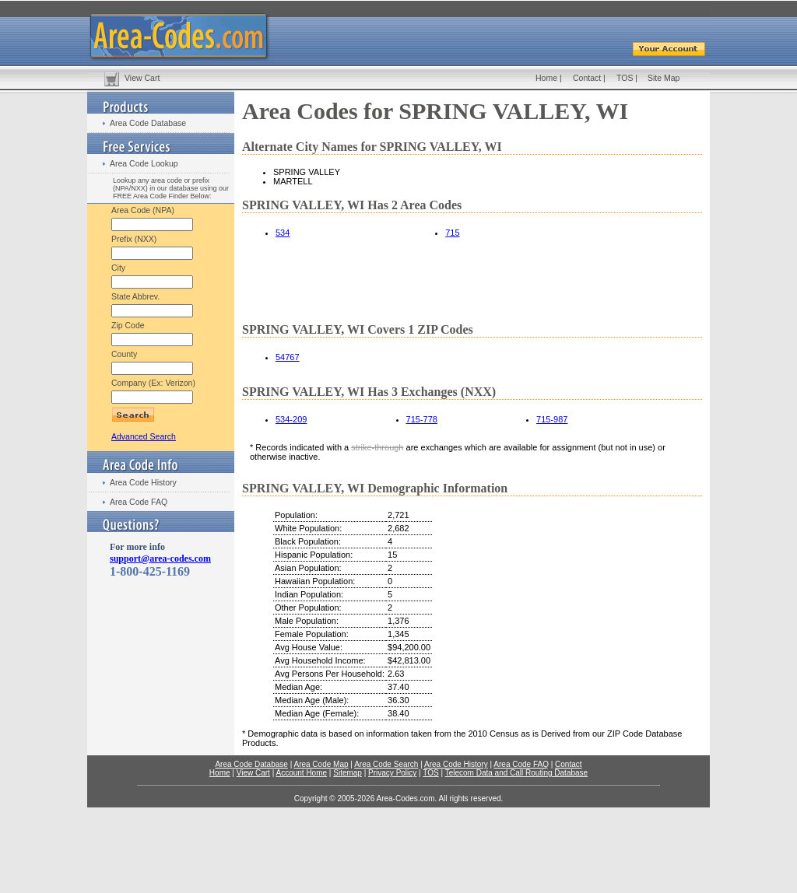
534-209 (291, 419)
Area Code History (143, 482)
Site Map (663, 77)
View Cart (142, 77)
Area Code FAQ (138, 501)
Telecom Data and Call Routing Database (516, 773)
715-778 (421, 419)
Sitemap (347, 773)
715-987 (551, 419)
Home (546, 77)
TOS (624, 77)
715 (452, 232)
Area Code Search (386, 764)
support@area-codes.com (160, 558)
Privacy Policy (392, 773)
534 (283, 232)
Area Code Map (320, 764)
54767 (288, 357)
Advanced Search (143, 436)
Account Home (301, 773)
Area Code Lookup (144, 163)
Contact (587, 77)
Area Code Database (148, 123)
